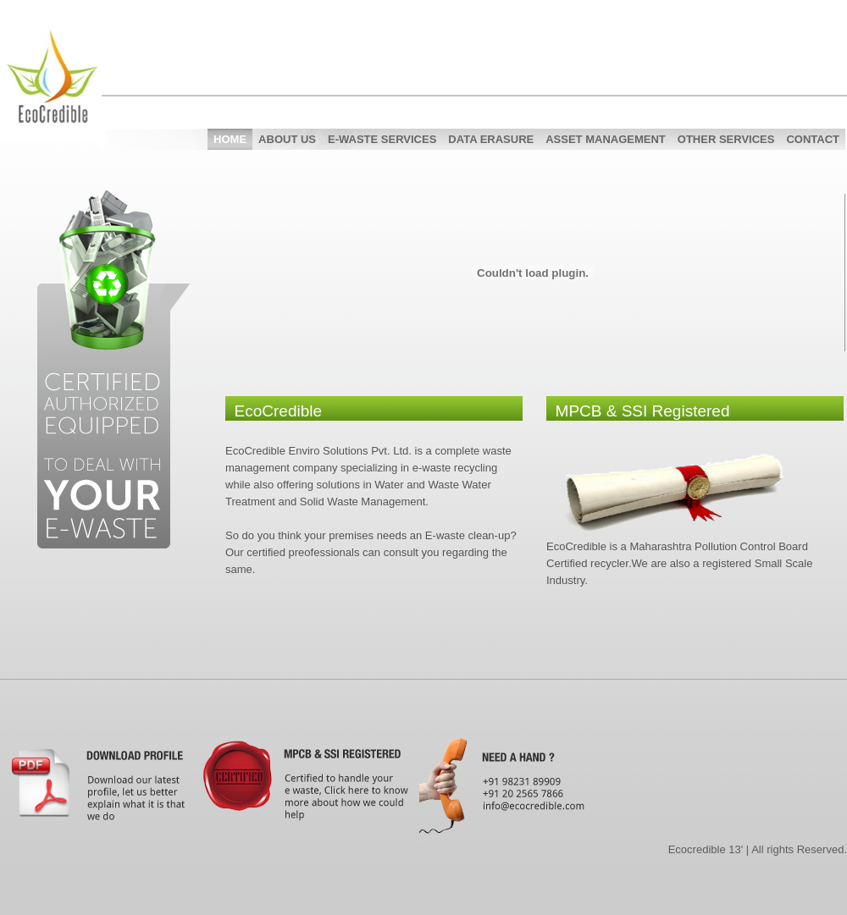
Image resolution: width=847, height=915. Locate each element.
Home (229, 139)
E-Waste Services (382, 139)
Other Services (726, 139)
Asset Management (605, 139)
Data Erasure (491, 139)
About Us (287, 139)
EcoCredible (63, 97)
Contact (812, 139)
